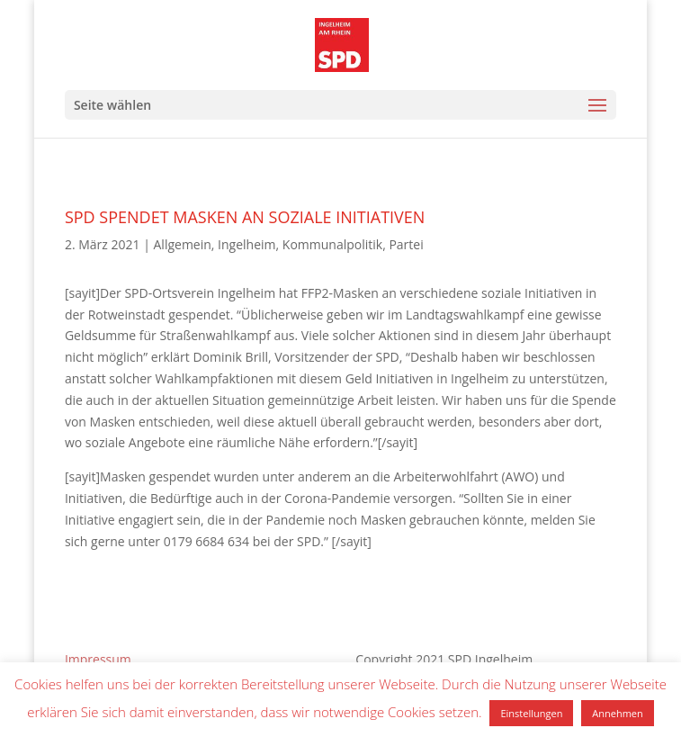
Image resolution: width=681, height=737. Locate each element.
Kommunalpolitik (332, 244)
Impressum (98, 659)
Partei (406, 244)
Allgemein (182, 244)
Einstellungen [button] (531, 713)
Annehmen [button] (617, 713)
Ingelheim (246, 244)
